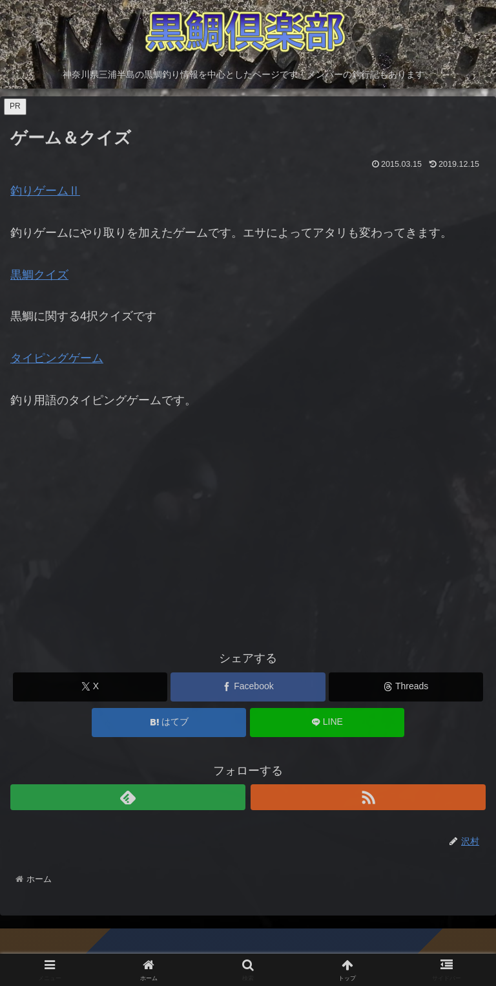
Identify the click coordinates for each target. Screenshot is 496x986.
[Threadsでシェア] (406, 687)
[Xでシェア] (90, 687)
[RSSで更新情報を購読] (368, 797)
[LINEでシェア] (327, 722)
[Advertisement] (248, 536)
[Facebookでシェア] (247, 687)
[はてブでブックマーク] (169, 722)
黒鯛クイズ (39, 274)
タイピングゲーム (56, 358)
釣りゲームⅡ (45, 190)
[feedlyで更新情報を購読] (127, 797)
